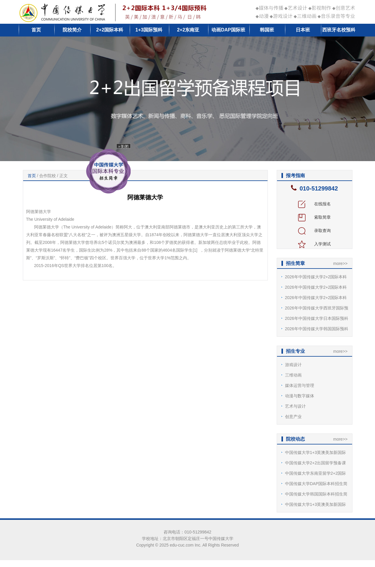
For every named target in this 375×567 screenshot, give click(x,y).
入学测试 (314, 244)
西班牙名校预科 (338, 29)
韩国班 (267, 29)
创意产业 (293, 416)
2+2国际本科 (109, 29)
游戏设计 (293, 364)
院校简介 (72, 29)
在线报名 (314, 203)
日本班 (303, 29)
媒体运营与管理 (299, 385)
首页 (36, 29)
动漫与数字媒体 (299, 395)
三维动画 (293, 375)
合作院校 (47, 175)
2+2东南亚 (188, 29)
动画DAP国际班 (228, 29)
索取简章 (314, 217)
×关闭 (124, 147)
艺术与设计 (295, 406)
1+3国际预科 (148, 29)
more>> (340, 263)
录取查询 (314, 230)
